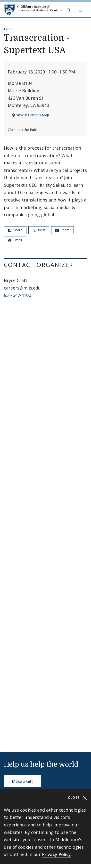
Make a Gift (22, 781)
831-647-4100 (17, 295)
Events (9, 28)
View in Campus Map (30, 115)
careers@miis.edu (22, 288)
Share (15, 230)
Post (39, 230)
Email (15, 240)
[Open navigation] (81, 9)
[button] (69, 9)
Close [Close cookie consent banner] (77, 797)
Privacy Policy (56, 854)
